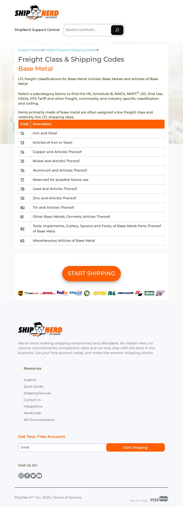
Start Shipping (135, 447)
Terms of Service (67, 497)
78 (22, 189)
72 (22, 133)
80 (22, 207)
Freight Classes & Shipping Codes (70, 50)
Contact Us (32, 400)
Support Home (29, 50)
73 (22, 142)
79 (22, 198)
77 (22, 179)
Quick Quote (33, 386)
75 (22, 161)
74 (22, 152)
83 (22, 240)
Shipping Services (37, 393)
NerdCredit (32, 413)
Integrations (33, 406)
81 (22, 216)
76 (22, 170)
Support (30, 380)
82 (22, 228)
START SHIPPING (91, 273)
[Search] (117, 30)
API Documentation (39, 420)
